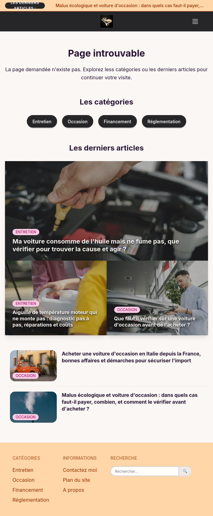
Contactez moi (80, 470)
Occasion (78, 121)
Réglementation (164, 121)
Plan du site (76, 480)
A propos (73, 490)
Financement (117, 121)
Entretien (41, 121)
